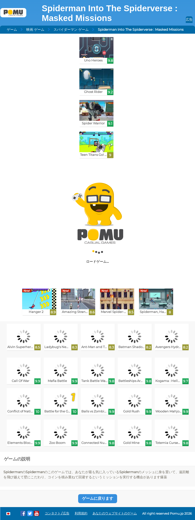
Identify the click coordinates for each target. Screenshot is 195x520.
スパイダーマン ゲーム (71, 29)
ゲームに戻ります (97, 498)
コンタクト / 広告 (57, 513)
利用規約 (81, 513)
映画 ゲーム (35, 29)
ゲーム (12, 29)
